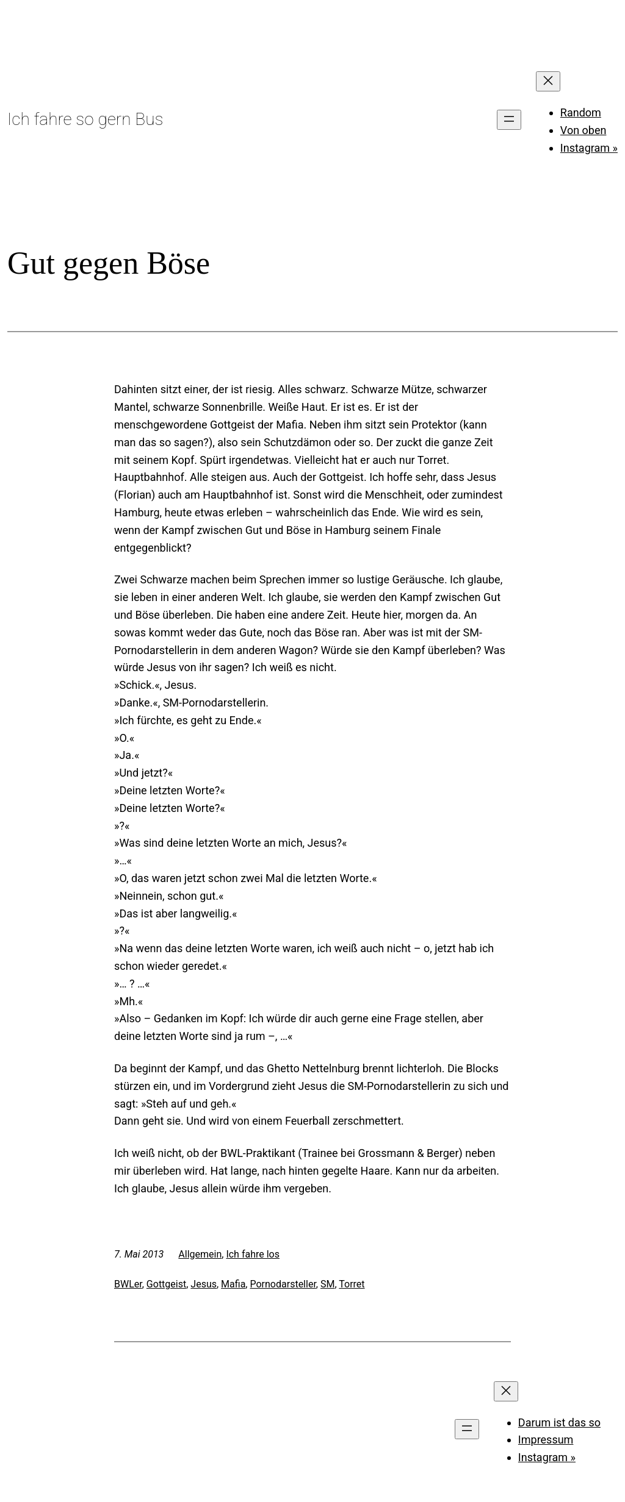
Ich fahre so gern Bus (85, 119)
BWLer (128, 1284)
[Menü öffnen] (509, 120)
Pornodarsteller (283, 1284)
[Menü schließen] (548, 81)
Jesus (203, 1284)
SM (327, 1284)
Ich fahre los (253, 1254)
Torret (351, 1284)
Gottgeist (166, 1284)
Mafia (233, 1284)
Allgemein (200, 1254)
